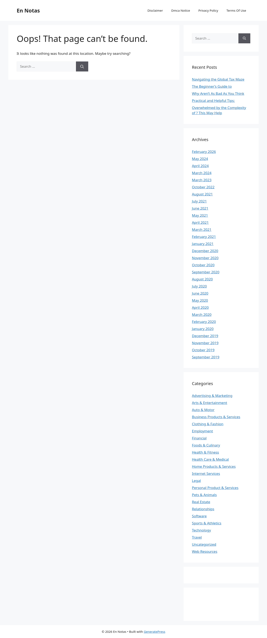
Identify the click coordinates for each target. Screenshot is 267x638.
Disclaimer (155, 10)
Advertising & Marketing (212, 395)
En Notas (28, 10)
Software (199, 516)
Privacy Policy (208, 10)
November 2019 (205, 342)
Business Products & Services (216, 416)
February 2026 (204, 151)
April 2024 (200, 165)
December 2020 (205, 250)
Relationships (203, 509)
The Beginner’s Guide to (212, 86)
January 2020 (203, 328)
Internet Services (206, 473)
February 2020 (204, 321)
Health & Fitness (205, 452)
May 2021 (200, 215)
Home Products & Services (214, 466)
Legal (196, 480)
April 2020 (200, 307)
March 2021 (202, 229)
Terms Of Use (236, 10)
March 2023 (202, 180)
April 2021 (200, 222)
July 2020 (199, 286)
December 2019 (205, 335)
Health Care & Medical (210, 459)
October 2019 (203, 350)
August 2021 (202, 194)
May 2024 (200, 158)
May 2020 (200, 300)
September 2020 (205, 272)
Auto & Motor (203, 409)
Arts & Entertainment (209, 402)
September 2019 (205, 357)
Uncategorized (204, 544)
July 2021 (199, 201)
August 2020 (202, 279)
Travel (197, 537)
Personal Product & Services (215, 487)
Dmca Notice (180, 10)
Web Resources (204, 551)
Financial (199, 438)
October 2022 (203, 187)
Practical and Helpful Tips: (213, 100)
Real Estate (201, 501)
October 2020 (203, 265)
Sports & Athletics (206, 523)
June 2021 (200, 208)
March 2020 (202, 314)
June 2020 (200, 293)
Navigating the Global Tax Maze (218, 79)
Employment (202, 431)
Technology (201, 530)
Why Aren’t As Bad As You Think (218, 93)
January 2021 (203, 243)
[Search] (82, 66)
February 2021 (204, 236)
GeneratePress (154, 631)
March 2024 (202, 172)
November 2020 (205, 257)
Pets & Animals (204, 494)
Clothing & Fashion (207, 424)
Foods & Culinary (206, 445)
